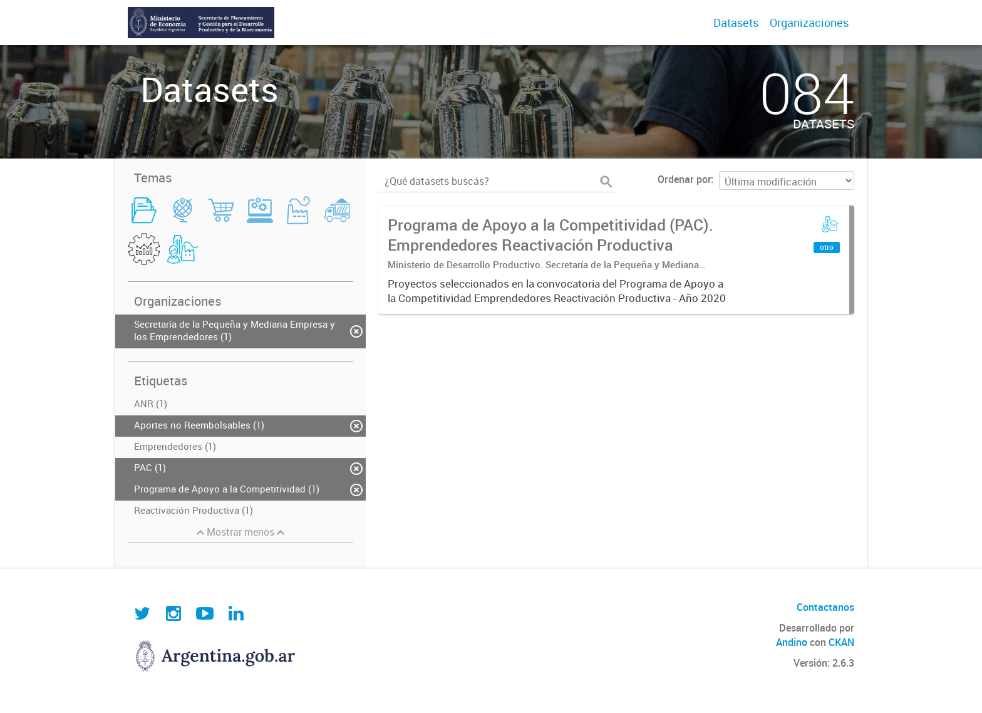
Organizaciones (809, 22)
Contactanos (825, 607)
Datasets (735, 22)
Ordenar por (684, 179)
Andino (791, 642)
